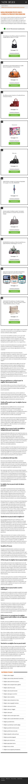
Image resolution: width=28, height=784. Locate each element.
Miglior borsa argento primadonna (11, 749)
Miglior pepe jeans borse (9, 743)
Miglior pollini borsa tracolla (10, 731)
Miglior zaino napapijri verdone (11, 703)
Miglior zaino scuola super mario (11, 715)
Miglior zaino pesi (7, 712)
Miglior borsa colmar (8, 746)
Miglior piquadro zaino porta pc (11, 734)
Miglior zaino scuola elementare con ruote (13, 718)
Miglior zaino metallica (9, 697)
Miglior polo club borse (9, 740)
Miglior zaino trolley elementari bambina (13, 678)
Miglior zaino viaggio (8, 675)
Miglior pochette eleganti (9, 737)
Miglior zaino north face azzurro (11, 681)
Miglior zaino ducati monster (10, 690)
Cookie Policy (19, 778)
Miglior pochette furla (8, 721)
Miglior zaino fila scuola (9, 687)
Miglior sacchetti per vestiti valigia (11, 724)
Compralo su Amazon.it (14, 53)
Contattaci (3, 780)
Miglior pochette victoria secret (11, 728)
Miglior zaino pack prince (9, 706)
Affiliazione (8, 778)
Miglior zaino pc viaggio (9, 709)
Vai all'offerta (14, 55)
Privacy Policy (13, 778)
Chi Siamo (3, 778)
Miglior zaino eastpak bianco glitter (12, 684)
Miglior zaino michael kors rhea (11, 700)
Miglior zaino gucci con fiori (10, 694)
